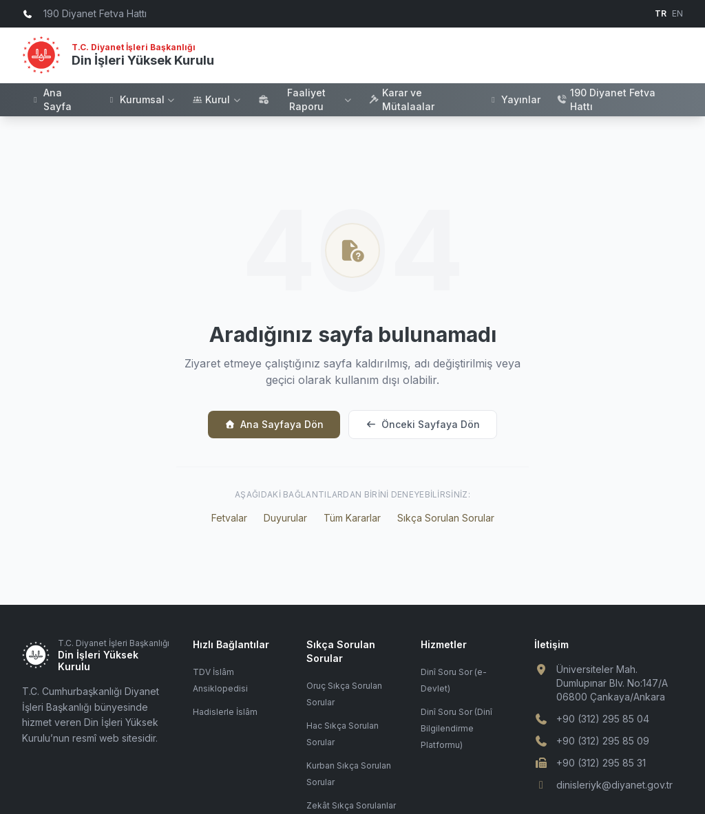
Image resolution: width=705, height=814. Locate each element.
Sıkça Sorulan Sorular (445, 518)
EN (677, 13)
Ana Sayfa (51, 99)
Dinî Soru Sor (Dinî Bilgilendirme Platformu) (456, 728)
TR (660, 13)
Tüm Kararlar (352, 518)
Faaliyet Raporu (305, 99)
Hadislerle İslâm (225, 712)
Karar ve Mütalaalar (401, 99)
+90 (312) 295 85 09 (602, 741)
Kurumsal (141, 99)
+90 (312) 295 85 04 (602, 719)
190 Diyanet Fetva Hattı (606, 99)
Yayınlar (514, 99)
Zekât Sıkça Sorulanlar (351, 805)
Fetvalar (229, 518)
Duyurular (285, 518)
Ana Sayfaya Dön (274, 424)
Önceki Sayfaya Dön (423, 424)
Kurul (217, 99)
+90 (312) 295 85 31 (601, 763)
